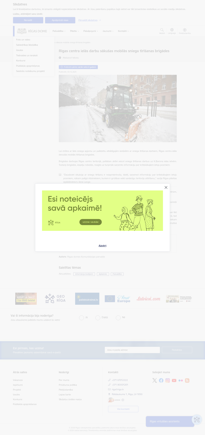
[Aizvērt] (166, 187)
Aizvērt (102, 245)
